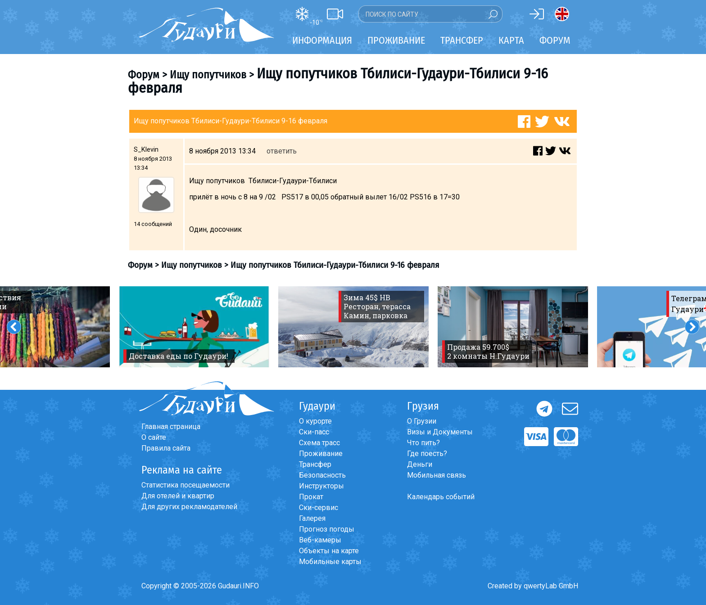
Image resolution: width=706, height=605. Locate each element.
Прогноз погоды (326, 529)
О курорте (315, 421)
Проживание (321, 453)
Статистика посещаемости (185, 485)
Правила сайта (165, 448)
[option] (194, 326)
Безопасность (322, 475)
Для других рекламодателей (189, 506)
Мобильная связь (436, 475)
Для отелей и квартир (177, 496)
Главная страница (170, 426)
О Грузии (421, 421)
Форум (554, 40)
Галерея (312, 518)
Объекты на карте (329, 550)
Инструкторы (321, 486)
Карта (511, 40)
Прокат (311, 496)
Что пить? (423, 442)
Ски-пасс (314, 432)
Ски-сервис (318, 507)
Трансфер (315, 464)
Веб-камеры (320, 540)
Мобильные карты (330, 561)
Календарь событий (441, 496)
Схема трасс (319, 442)
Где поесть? (427, 453)
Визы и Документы (440, 432)
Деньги (419, 464)
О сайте (153, 437)
